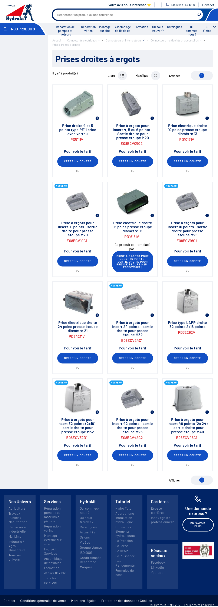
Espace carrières (158, 510)
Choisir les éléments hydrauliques (125, 531)
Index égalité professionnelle (163, 520)
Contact (208, 5)
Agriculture (17, 508)
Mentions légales (83, 600)
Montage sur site (105, 29)
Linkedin (157, 567)
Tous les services (50, 580)
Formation (141, 27)
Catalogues (174, 27)
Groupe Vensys (91, 547)
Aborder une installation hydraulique (124, 517)
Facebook (158, 562)
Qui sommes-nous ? (192, 30)
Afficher (174, 76)
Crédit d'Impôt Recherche (90, 560)
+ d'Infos (206, 29)
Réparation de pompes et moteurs (65, 30)
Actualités (87, 532)
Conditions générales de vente (43, 600)
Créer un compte (77, 161)
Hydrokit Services (50, 551)
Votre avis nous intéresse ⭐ (129, 5)
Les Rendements (125, 563)
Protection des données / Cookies (126, 600)
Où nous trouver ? (158, 29)
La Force (121, 546)
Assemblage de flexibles (123, 29)
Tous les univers (15, 557)
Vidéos (85, 542)
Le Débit (121, 551)
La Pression (124, 541)
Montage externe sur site (53, 539)
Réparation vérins (88, 29)
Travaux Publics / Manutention (18, 517)
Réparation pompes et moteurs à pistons (52, 514)
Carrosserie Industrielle (17, 529)
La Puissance (125, 556)
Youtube (157, 572)
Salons (85, 537)
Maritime (15, 536)
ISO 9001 (86, 552)
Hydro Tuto (123, 508)
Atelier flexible (55, 573)
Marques (86, 567)
